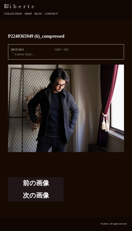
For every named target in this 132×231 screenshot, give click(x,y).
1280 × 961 (61, 49)
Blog (38, 13)
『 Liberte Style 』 (23, 54)
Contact (51, 13)
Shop (28, 13)
